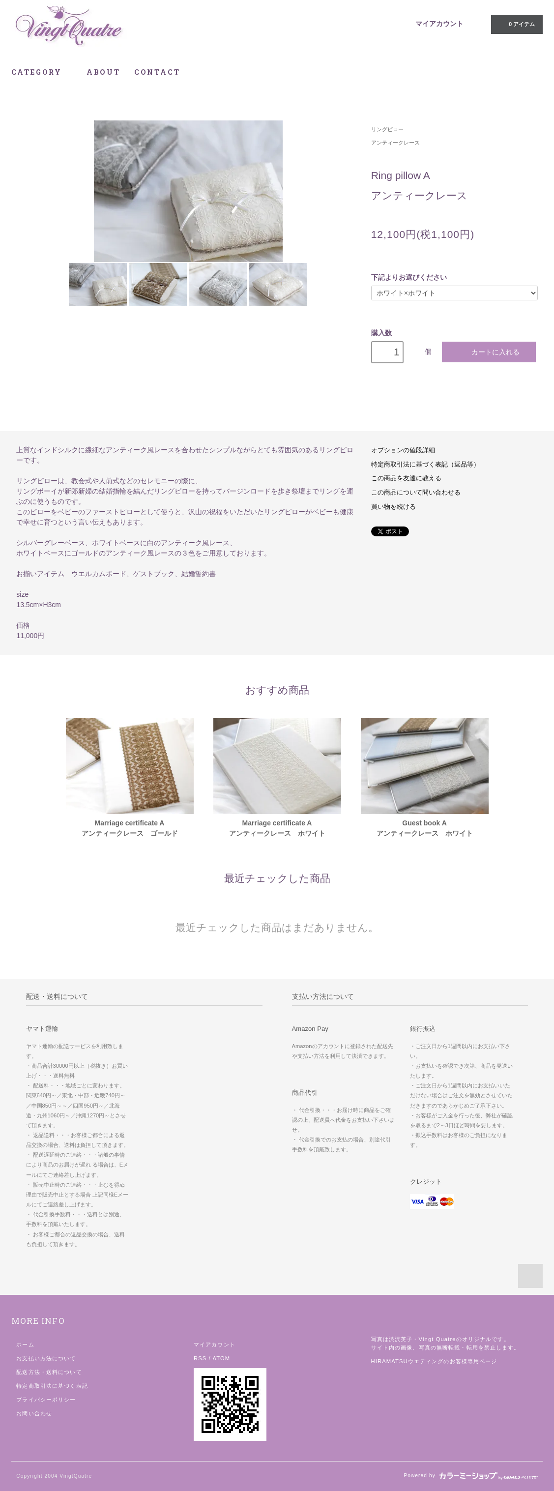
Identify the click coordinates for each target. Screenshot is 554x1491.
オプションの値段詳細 (403, 450)
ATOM (221, 1358)
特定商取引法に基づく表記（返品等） (425, 464)
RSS (200, 1358)
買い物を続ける (393, 506)
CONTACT (157, 72)
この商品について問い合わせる (416, 492)
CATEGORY (42, 72)
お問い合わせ (34, 1413)
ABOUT (103, 72)
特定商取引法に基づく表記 (51, 1386)
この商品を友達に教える (406, 478)
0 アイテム (516, 24)
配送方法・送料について (49, 1372)
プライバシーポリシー (46, 1400)
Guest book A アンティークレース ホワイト (425, 828)
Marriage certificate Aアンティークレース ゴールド (130, 828)
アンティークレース (395, 143)
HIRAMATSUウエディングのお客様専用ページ (434, 1361)
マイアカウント (439, 24)
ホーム (25, 1344)
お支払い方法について (46, 1358)
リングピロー (387, 129)
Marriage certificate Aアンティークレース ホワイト (277, 828)
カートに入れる (489, 352)
